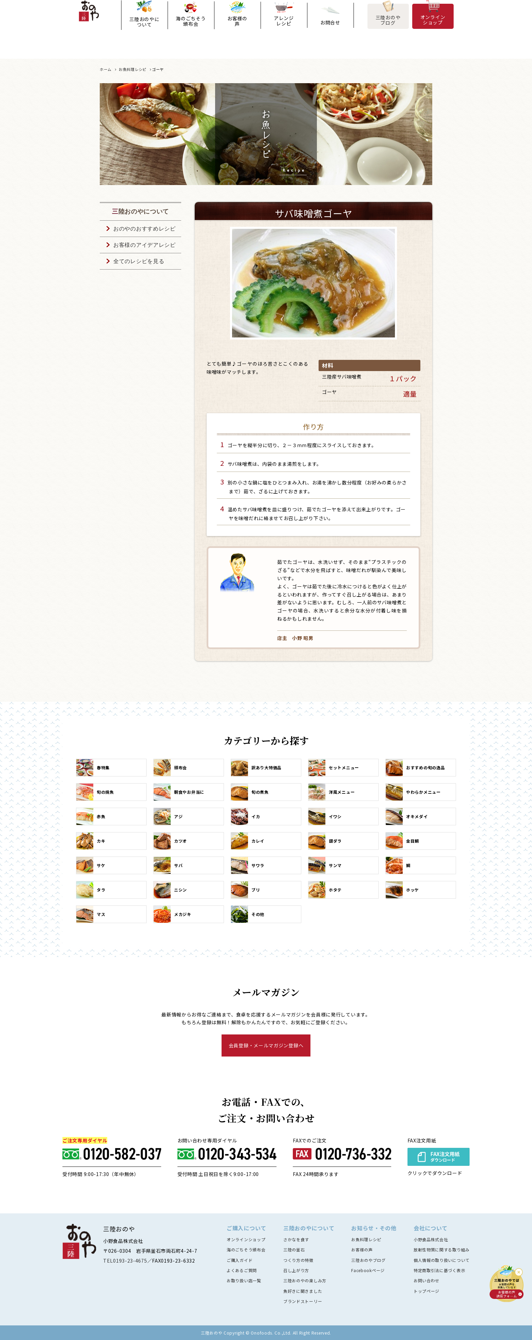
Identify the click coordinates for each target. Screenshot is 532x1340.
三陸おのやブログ (388, 29)
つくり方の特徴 (298, 1260)
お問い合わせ (426, 1280)
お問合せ (330, 32)
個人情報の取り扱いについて (442, 1260)
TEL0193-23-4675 (125, 1260)
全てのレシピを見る (138, 261)
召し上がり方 (296, 1270)
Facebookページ (368, 1270)
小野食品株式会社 (431, 1239)
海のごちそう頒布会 (191, 31)
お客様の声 (237, 31)
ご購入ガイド (239, 1260)
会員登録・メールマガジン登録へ (266, 1045)
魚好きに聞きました (302, 1291)
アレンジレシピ (284, 30)
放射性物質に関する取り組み (442, 1249)
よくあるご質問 (242, 1270)
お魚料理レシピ (366, 1239)
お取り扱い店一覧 (244, 1280)
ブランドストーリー (302, 1301)
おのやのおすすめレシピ (144, 229)
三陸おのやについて (144, 31)
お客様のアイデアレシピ (144, 245)
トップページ (426, 1291)
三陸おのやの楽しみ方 (304, 1280)
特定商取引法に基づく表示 (439, 1270)
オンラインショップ (432, 29)
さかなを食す (296, 1239)
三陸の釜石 (294, 1249)
